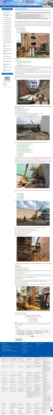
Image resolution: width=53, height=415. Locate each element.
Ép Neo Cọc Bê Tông (20, 382)
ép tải (16, 325)
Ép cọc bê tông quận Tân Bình (7, 54)
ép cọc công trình (17, 324)
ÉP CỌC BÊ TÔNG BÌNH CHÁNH (6, 46)
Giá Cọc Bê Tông (4, 406)
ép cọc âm (35, 412)
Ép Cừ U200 (44, 392)
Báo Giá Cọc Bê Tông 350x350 (46, 387)
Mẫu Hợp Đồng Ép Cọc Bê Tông (47, 385)
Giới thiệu (10, 6)
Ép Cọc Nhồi (19, 375)
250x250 (35, 404)
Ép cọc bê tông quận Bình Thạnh (6, 65)
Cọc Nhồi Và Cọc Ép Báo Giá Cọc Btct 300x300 (38, 363)
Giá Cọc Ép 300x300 (37, 372)
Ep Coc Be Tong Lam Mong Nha (22, 379)
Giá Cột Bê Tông (36, 391)
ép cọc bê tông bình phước (5, 358)
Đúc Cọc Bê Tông (28, 381)
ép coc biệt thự (12, 412)
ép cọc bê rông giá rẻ (12, 413)
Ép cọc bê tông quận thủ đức (7, 43)
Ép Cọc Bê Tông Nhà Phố (37, 387)
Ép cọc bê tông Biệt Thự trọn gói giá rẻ (38, 409)
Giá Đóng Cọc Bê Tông (21, 389)
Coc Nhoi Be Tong (4, 372)
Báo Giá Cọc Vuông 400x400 (38, 377)
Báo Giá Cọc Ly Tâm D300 (5, 382)
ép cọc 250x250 (45, 406)
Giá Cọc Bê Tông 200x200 (13, 391)
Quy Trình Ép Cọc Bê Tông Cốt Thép (5, 360)
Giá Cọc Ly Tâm (12, 377)
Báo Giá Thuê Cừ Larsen (46, 358)
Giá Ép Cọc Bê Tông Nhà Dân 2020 (46, 405)
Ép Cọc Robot (44, 394)
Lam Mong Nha (45, 377)
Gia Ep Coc (44, 372)
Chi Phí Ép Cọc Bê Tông (37, 389)
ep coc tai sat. (28, 406)
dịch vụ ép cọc (33, 322)
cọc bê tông (37, 324)
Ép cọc (27, 413)
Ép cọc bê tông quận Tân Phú (7, 59)
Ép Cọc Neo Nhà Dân (12, 372)
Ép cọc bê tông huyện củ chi (7, 62)
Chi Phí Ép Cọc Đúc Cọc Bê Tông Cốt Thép (30, 378)
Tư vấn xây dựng (29, 6)
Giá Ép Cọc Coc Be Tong (37, 396)
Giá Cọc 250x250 (12, 380)
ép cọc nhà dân (28, 412)
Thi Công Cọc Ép (20, 388)
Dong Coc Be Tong (36, 378)
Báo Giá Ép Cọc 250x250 (46, 365)
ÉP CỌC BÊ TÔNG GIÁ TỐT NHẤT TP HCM (27, 345)
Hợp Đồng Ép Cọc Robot (29, 359)
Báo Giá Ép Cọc (4, 381)
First (30, 336)
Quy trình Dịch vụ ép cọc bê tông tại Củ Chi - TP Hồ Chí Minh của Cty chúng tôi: (28, 17)
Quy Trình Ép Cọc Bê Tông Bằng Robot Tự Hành (30, 366)
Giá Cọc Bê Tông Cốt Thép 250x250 (46, 383)
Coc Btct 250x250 (28, 360)
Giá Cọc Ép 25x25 (45, 366)
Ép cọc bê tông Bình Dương (46, 407)
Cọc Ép (35, 395)
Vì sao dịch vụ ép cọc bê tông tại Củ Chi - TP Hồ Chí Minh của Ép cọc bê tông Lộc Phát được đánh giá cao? (32, 18)
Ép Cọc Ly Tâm (3, 404)
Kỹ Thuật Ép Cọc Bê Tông (46, 390)
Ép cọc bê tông (21, 6)
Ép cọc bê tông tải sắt (24, 352)
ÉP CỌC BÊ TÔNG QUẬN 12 (7, 40)
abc (18, 406)
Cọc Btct (35, 380)
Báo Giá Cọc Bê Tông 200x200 (30, 380)
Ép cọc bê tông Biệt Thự (25, 347)
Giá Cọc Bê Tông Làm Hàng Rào (47, 361)
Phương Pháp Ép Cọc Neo (37, 365)
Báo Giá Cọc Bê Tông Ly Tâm (21, 391)
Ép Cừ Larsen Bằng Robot (13, 379)
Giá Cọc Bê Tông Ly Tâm (21, 390)
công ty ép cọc (23, 324)
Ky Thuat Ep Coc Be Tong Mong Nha (14, 362)
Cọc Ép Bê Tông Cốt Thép (29, 387)
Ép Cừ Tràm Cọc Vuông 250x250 (37, 385)
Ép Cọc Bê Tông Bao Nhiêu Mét (14, 374)
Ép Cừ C (3, 391)
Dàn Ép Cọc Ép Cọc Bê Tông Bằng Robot (46, 364)
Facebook (37, 345)
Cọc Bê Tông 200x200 (4, 384)
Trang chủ (4, 6)
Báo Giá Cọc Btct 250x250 (13, 359)
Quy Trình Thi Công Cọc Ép (29, 374)
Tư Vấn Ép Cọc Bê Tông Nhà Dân (29, 376)
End (35, 336)
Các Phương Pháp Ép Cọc (37, 358)
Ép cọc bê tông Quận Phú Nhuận (7, 68)
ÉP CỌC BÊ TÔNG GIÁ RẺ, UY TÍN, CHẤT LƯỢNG (7, 15)
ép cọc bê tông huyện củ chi (21, 322)
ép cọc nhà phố (19, 325)
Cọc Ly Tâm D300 (20, 404)
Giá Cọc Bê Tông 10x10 (37, 403)
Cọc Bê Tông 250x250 (4, 387)
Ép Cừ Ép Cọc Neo (4, 403)
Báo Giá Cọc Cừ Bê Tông (46, 362)
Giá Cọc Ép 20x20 (20, 374)
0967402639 (3, 413)
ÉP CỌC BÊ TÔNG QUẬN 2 (7, 21)
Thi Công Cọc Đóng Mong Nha (38, 366)
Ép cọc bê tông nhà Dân (25, 349)
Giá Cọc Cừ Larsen (36, 361)
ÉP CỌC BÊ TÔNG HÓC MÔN (7, 48)
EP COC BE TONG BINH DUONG (6, 70)
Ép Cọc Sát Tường (28, 372)
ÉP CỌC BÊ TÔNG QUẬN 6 (7, 29)
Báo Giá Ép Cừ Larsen (37, 381)
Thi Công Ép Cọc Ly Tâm (5, 379)
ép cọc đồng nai (38, 322)
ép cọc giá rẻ (28, 322)
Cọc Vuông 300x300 (12, 381)
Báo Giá (19, 403)
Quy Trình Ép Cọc (45, 395)
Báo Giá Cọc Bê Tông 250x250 (22, 384)
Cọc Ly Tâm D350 (36, 374)
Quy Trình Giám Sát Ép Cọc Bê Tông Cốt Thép (38, 392)
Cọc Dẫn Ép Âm (45, 376)
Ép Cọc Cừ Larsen (45, 391)
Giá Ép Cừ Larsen (45, 360)
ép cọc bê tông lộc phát (21, 413)
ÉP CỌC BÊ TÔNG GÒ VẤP (7, 56)
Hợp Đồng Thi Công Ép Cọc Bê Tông (30, 367)
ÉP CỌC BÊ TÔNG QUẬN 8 (7, 33)
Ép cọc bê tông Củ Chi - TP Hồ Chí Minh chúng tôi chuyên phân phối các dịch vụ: (28, 14)
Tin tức (35, 6)
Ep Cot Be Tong (45, 359)
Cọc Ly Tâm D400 (36, 375)
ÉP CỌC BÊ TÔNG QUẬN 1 (7, 19)
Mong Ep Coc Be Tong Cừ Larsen (37, 360)
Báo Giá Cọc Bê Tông (37, 393)
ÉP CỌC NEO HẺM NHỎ (6, 12)
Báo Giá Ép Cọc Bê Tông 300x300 (29, 379)
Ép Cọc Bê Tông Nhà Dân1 (46, 403)
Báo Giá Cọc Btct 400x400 (13, 360)
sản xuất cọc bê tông (20, 407)
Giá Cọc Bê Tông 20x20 (46, 384)
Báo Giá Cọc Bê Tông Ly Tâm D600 (13, 389)
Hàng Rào (27, 404)
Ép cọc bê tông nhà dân (46, 408)
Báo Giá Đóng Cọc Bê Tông (13, 375)
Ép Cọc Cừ (44, 378)
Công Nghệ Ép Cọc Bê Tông (21, 361)
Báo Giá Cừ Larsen (36, 390)
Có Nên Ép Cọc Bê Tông (46, 381)
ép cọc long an (43, 322)
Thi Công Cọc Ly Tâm (37, 376)
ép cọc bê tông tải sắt (21, 408)
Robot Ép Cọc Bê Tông (13, 387)
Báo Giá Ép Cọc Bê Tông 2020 (38, 359)
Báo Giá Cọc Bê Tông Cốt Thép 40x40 (30, 362)
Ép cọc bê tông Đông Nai (29, 407)
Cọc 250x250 (19, 380)
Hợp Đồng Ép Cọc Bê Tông (5, 390)
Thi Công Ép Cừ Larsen (45, 379)
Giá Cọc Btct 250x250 (45, 374)
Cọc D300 (3, 359)
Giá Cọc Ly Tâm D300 (12, 390)
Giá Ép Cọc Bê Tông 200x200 (21, 381)
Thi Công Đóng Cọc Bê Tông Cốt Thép (38, 373)
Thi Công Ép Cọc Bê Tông (37, 394)
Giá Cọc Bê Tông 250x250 (37, 388)
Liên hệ (39, 6)
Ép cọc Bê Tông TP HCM (7, 17)
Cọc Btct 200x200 (4, 380)
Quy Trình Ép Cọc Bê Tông (13, 404)
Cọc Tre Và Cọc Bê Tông (21, 358)
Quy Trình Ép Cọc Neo (4, 361)
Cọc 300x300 (19, 365)
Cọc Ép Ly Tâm (44, 380)
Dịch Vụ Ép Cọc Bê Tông (29, 389)
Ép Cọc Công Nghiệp (37, 413)
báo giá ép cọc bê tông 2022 (13, 358)
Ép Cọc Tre (35, 382)
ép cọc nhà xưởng (4, 412)
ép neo (49, 324)
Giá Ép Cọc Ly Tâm (36, 379)
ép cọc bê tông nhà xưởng (29, 408)
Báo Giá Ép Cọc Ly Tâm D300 (46, 393)
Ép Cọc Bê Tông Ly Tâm (13, 403)
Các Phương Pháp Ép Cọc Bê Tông (5, 389)
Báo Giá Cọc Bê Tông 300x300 (30, 382)
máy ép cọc (30, 324)
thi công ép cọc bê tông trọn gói (38, 407)
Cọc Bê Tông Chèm (20, 359)
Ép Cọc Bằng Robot (28, 384)
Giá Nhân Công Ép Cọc (21, 360)
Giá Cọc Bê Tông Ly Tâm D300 (22, 387)
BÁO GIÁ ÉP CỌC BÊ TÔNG (7, 10)
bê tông (34, 324)
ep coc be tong (44, 412)
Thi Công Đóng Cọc (45, 375)
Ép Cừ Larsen (28, 403)
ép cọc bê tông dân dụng (43, 324)
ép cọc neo (11, 408)
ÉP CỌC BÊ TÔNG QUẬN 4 (7, 25)
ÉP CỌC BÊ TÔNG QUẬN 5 (7, 27)
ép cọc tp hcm (48, 322)
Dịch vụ (15, 6)
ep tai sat (35, 406)
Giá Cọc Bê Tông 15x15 (29, 388)
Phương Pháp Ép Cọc (29, 358)
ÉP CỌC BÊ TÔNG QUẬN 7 (7, 31)
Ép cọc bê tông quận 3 (7, 23)
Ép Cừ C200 (27, 390)
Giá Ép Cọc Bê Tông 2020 (46, 388)
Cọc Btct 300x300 (12, 365)
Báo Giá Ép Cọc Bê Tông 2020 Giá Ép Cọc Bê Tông (13, 407)
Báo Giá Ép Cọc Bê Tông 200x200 (21, 372)
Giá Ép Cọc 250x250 (4, 377)
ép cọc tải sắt (3, 408)
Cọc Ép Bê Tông (45, 389)
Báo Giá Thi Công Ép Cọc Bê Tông (29, 386)
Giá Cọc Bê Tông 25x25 (5, 365)
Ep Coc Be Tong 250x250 (46, 404)
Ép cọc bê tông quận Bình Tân (6, 51)
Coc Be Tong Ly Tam (12, 382)
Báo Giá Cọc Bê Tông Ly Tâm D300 (5, 375)
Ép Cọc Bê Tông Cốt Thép (13, 384)
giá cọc (27, 324)
